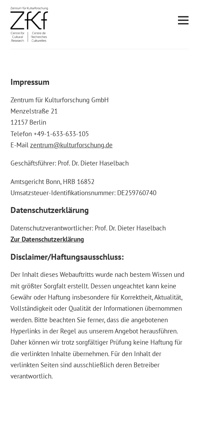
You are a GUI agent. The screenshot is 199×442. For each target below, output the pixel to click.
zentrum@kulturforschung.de (71, 145)
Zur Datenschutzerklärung (47, 239)
